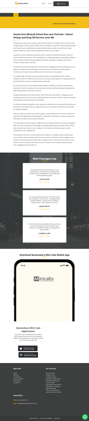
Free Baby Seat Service (52, 381)
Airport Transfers (18, 379)
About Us (16, 375)
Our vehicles (17, 381)
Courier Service (50, 382)
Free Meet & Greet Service (53, 384)
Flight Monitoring (51, 388)
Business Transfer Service (53, 379)
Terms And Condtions (46, 418)
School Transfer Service (53, 390)
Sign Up (50, 3)
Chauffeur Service (51, 377)
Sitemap (57, 418)
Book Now (61, 4)
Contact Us (16, 382)
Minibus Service (50, 375)
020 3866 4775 (22, 400)
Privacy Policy (33, 418)
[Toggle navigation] (15, 15)
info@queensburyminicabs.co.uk (27, 403)
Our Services (17, 377)
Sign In (44, 3)
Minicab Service (50, 373)
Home (15, 373)
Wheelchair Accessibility (53, 386)
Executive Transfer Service (53, 392)
